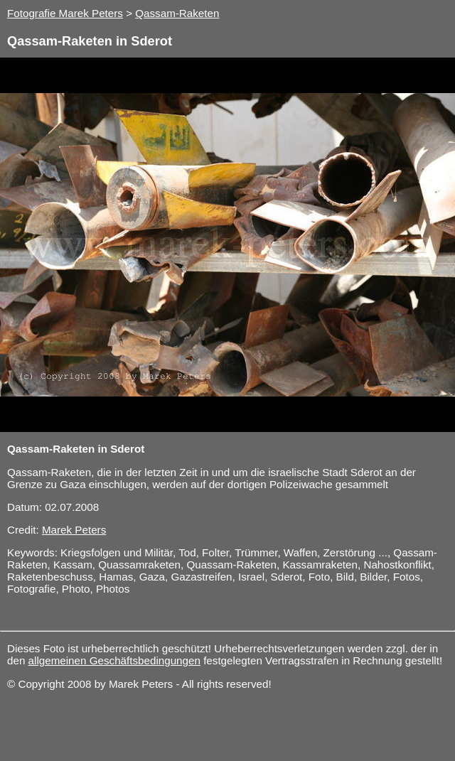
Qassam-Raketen (177, 13)
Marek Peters (74, 530)
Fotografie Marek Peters (65, 13)
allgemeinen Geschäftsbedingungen (114, 660)
